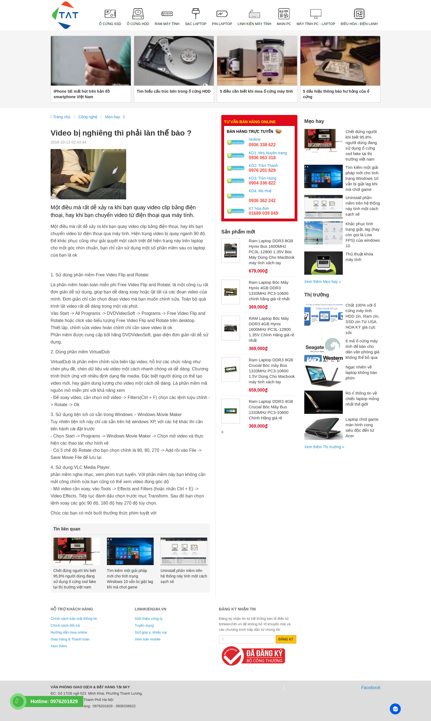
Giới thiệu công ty (148, 619)
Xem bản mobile (148, 639)
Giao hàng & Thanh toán (70, 639)
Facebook (370, 687)
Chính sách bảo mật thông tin (74, 619)
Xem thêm (59, 646)
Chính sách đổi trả (65, 625)
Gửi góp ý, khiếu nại (151, 632)
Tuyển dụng (144, 625)
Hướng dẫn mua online (69, 632)
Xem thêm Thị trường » (324, 447)
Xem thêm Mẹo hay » (322, 281)
